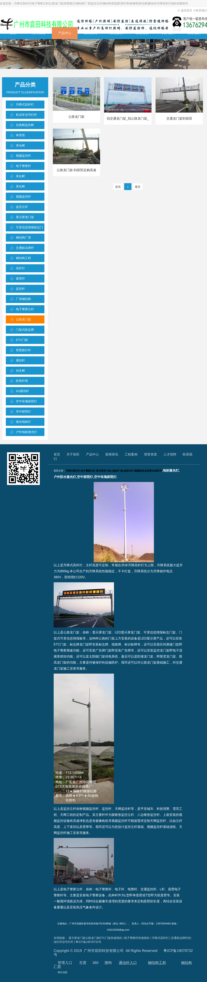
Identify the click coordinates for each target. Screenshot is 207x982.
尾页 (137, 186)
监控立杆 (22, 206)
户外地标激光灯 (26, 432)
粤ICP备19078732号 (88, 941)
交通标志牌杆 (25, 247)
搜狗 (108, 963)
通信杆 (20, 360)
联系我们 (201, 10)
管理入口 (65, 963)
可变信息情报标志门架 (29, 228)
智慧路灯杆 (23, 350)
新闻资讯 (90, 33)
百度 (82, 963)
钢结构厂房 (23, 237)
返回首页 (187, 10)
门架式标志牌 (25, 329)
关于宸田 (38, 33)
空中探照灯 (23, 411)
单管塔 (20, 135)
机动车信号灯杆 (26, 114)
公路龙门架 (23, 319)
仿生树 (20, 370)
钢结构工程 (23, 258)
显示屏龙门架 (25, 217)
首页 (13, 33)
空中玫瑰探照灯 (26, 401)
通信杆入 (126, 963)
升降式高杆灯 (25, 104)
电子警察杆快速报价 (137, 937)
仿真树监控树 (25, 125)
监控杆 (20, 288)
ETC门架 (22, 340)
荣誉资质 (142, 33)
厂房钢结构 (23, 299)
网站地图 (62, 972)
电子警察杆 (23, 166)
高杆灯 (20, 268)
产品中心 (64, 33)
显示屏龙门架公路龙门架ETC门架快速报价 (95, 937)
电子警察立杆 (25, 309)
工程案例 (116, 33)
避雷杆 (20, 278)
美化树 (20, 145)
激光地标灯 (23, 421)
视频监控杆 (23, 155)
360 (95, 963)
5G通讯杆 (22, 391)
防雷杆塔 (22, 380)
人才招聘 (168, 33)
